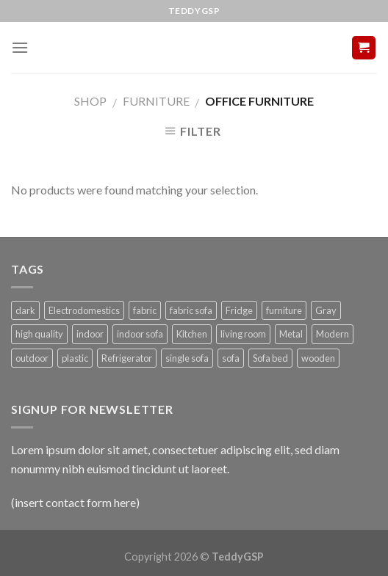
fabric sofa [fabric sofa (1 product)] (191, 310)
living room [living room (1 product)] (243, 334)
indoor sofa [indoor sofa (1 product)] (140, 334)
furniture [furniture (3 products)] (284, 310)
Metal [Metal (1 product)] (291, 334)
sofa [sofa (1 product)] (231, 358)
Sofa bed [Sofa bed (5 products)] (270, 358)
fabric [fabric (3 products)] (145, 310)
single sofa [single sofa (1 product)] (187, 358)
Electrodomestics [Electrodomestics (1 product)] (84, 310)
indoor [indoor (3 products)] (90, 334)
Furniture (156, 101)
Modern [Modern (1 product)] (332, 334)
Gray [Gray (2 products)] (326, 310)
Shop (90, 101)
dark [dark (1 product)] (25, 310)
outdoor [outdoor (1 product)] (31, 358)
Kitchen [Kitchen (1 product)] (191, 334)
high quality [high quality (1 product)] (39, 334)
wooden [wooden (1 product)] (318, 358)
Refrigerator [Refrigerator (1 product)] (126, 358)
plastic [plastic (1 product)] (75, 358)
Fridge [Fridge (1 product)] (239, 310)
